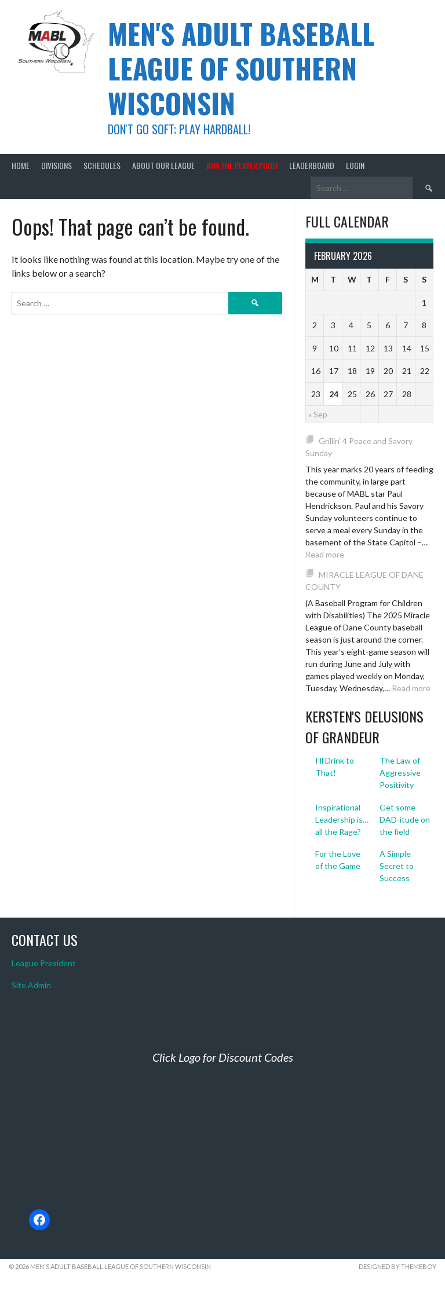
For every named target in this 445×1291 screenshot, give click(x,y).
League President (44, 963)
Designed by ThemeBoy (397, 1266)
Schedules (102, 165)
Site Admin (31, 985)
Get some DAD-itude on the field (405, 819)
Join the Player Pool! (242, 165)
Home (21, 165)
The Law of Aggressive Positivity (400, 772)
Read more (324, 554)
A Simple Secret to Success (397, 866)
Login (355, 165)
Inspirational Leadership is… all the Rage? (342, 819)
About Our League (163, 165)
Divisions (56, 165)
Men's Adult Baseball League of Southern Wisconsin (241, 68)
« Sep (317, 414)
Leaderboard (311, 165)
